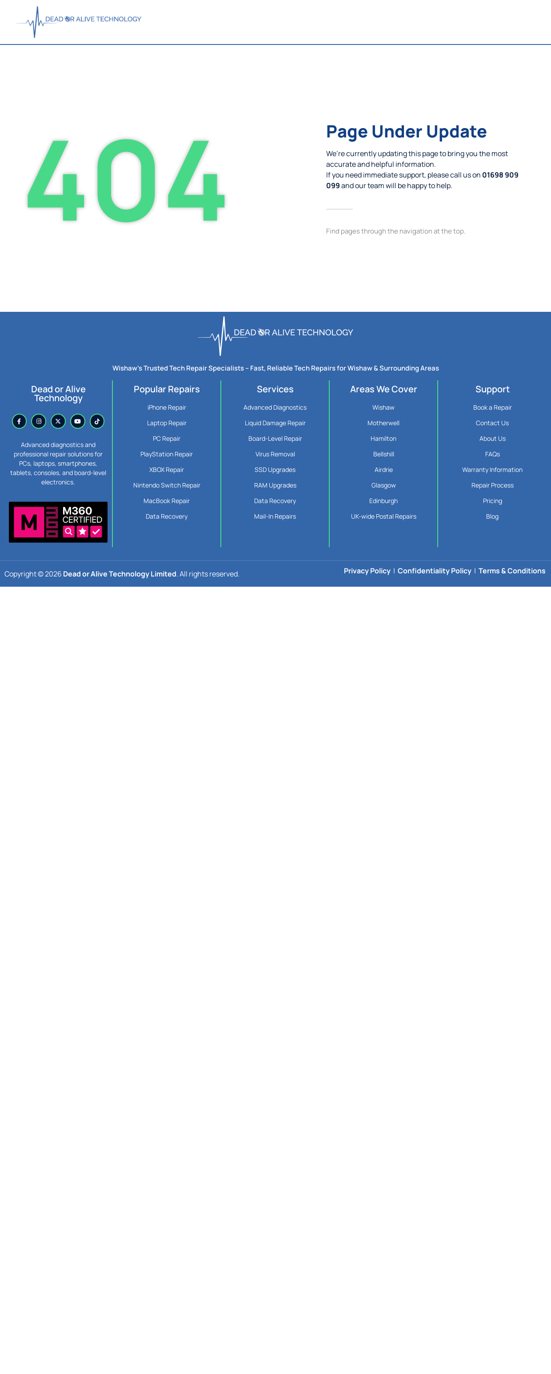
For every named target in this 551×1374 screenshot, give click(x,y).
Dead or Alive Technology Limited (119, 574)
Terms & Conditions (512, 571)
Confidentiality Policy (434, 571)
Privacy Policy (367, 571)
